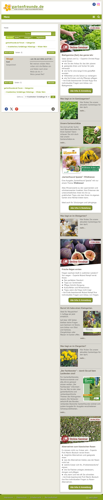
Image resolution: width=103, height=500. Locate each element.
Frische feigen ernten (72, 269)
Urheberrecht (35, 497)
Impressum (8, 497)
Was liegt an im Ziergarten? (73, 346)
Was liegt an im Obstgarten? (73, 215)
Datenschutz (22, 497)
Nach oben (8, 83)
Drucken (51, 52)
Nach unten (9, 52)
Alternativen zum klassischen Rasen (78, 446)
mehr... (63, 412)
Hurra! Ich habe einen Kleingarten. (76, 308)
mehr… (82, 110)
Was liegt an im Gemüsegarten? (75, 98)
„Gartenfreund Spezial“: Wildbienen (78, 177)
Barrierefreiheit (51, 497)
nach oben (93, 497)
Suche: (27, 33)
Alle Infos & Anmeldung (80, 91)
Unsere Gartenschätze (70, 123)
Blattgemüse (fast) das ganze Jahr (77, 55)
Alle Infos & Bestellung (81, 208)
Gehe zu (20, 97)
